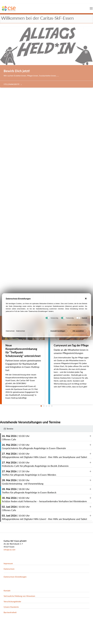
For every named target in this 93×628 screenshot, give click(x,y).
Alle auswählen (78, 334)
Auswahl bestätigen (57, 334)
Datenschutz (10, 334)
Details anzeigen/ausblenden (77, 328)
